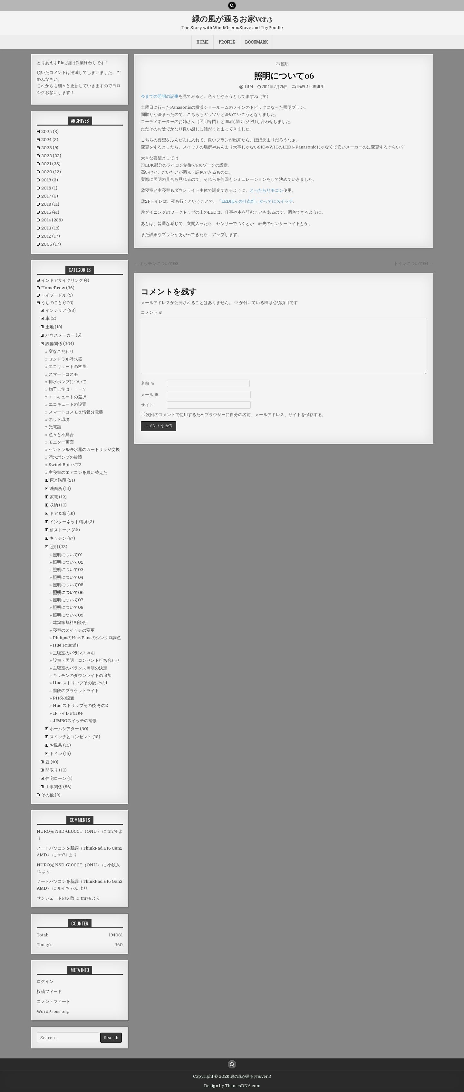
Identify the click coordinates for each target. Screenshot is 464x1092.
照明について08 (68, 607)
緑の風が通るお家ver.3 (232, 18)
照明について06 (284, 75)
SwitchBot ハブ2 (65, 464)
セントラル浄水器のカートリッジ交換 (84, 449)
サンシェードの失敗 (55, 898)
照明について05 (68, 584)
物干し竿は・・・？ (67, 389)
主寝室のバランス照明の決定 (80, 668)
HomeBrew (53, 287)
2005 (51, 244)
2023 (49, 147)
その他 (47, 794)
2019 (49, 180)
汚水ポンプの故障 (65, 457)
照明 (285, 63)
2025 (50, 131)
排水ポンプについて (67, 381)
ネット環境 (59, 419)
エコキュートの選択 (67, 396)
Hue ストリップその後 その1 (80, 682)
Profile (227, 42)
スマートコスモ (63, 374)
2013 (50, 228)
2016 (50, 204)
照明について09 (68, 615)
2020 (51, 171)
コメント (152, 312)
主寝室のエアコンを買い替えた (78, 472)
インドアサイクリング (62, 280)
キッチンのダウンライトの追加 (82, 675)
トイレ (56, 753)
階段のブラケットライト (76, 690)
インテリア (55, 310)
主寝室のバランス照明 (74, 652)
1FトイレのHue (68, 713)
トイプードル (53, 295)
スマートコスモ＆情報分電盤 (76, 412)
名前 (147, 383)
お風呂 (56, 745)
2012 (50, 236)
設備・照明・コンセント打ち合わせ (86, 660)
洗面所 (56, 488)
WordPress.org (53, 1011)
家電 (54, 497)
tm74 (248, 86)
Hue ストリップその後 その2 (80, 705)
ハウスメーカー (60, 335)
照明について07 (68, 599)
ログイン (45, 981)
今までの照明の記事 (160, 96)
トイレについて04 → (413, 263)
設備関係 (53, 343)
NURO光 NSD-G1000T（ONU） (69, 831)
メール (150, 394)
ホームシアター (64, 728)
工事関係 (53, 786)
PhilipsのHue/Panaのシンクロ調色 (87, 637)
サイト (147, 405)
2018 (49, 188)
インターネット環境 (68, 521)
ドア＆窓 (58, 513)
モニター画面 (61, 442)
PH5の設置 (63, 698)
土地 (49, 326)
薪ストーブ (60, 529)
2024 (49, 139)
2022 (51, 155)
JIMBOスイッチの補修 (75, 720)
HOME (202, 42)
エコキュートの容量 (67, 366)
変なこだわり (61, 351)
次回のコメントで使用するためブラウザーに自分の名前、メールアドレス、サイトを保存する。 (236, 414)
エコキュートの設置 (67, 404)
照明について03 (68, 569)
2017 (49, 196)
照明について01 (68, 554)
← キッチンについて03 (156, 263)
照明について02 (68, 562)
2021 (51, 163)
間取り (51, 770)
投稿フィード (49, 991)
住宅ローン (55, 778)
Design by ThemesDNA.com (232, 1086)
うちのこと (51, 302)
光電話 (55, 426)
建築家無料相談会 (69, 622)
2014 (52, 220)
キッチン (58, 538)
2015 (50, 212)
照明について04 (68, 577)
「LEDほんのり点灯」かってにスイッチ (255, 201)
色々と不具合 (61, 434)
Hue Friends (66, 645)
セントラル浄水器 (65, 359)
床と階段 (58, 480)
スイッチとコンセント (71, 736)
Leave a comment (311, 86)
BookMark (256, 42)
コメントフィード (53, 1001)
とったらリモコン (266, 190)
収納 (54, 505)
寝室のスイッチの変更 (74, 630)
